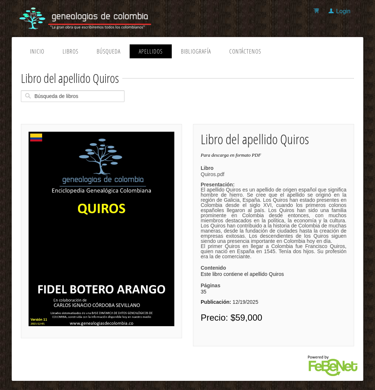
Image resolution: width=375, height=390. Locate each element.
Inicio (37, 51)
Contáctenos (245, 51)
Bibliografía (196, 51)
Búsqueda (108, 51)
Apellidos (151, 51)
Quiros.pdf (273, 215)
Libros (70, 51)
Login (343, 11)
